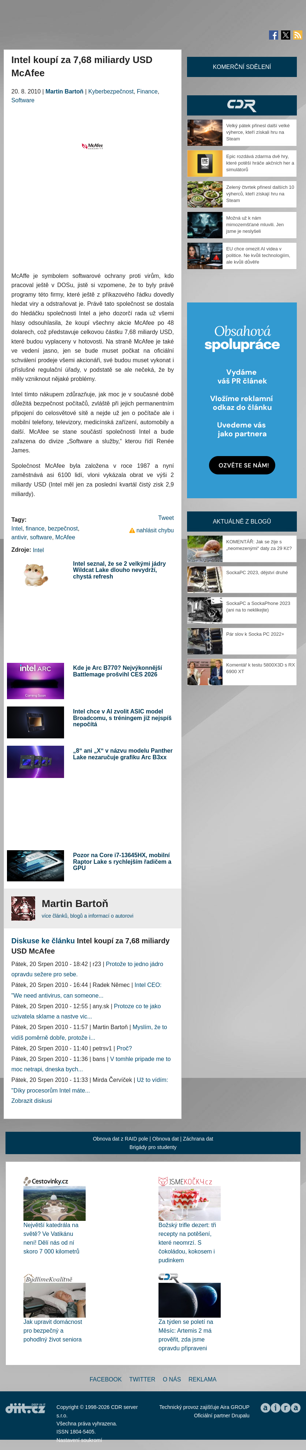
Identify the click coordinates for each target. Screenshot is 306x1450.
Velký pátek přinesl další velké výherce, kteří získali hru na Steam (258, 132)
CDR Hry (242, 105)
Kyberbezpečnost (111, 91)
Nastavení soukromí (79, 1440)
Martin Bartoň (64, 91)
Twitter (142, 1379)
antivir (19, 537)
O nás (172, 1379)
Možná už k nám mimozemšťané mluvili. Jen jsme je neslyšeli (255, 224)
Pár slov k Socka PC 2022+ (255, 634)
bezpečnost (63, 528)
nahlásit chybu (155, 530)
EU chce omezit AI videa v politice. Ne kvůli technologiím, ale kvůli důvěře (258, 255)
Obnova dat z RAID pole (120, 1139)
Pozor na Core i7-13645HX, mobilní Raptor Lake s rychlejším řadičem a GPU (122, 861)
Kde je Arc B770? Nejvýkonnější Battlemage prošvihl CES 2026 (117, 671)
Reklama (202, 1379)
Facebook (106, 1379)
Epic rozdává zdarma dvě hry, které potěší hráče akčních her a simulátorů (260, 163)
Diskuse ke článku (43, 941)
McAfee (65, 537)
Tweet (166, 518)
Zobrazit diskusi (31, 1101)
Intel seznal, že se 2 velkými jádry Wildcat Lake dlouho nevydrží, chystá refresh (119, 570)
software (41, 537)
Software (22, 100)
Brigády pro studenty (153, 1147)
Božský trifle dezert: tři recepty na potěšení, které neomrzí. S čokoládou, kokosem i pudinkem (187, 1242)
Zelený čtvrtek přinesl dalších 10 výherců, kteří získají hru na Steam (260, 193)
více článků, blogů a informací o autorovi (88, 916)
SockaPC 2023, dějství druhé (257, 572)
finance (35, 528)
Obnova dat (165, 1139)
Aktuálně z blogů (242, 521)
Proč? (124, 1048)
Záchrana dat (198, 1139)
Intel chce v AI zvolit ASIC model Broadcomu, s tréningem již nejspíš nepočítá (122, 717)
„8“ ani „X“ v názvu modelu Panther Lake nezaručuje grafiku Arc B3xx (123, 754)
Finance (147, 91)
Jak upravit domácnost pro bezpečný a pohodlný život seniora (52, 1331)
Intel (16, 528)
